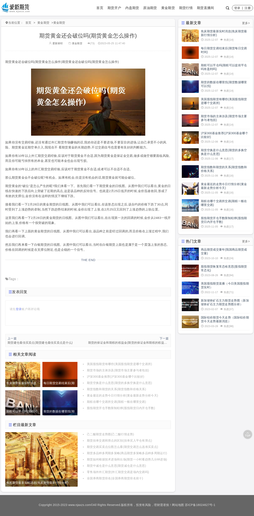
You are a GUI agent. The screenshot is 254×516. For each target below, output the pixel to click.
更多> (246, 23)
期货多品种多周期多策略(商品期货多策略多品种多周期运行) (127, 453)
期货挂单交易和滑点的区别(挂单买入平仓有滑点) (119, 440)
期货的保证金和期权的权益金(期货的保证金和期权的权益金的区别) (128, 342)
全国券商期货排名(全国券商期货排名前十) (115, 478)
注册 (248, 8)
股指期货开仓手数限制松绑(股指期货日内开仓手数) (121, 408)
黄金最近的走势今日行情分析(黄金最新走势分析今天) (122, 395)
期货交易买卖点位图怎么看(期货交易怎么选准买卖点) (122, 446)
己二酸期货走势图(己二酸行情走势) (110, 434)
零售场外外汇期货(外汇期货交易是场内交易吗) (118, 472)
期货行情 (186, 8)
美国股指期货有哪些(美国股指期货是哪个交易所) (119, 364)
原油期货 (150, 8)
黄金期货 (168, 8)
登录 (237, 8)
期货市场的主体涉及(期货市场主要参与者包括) (118, 370)
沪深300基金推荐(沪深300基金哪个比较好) (115, 376)
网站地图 (178, 505)
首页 (99, 8)
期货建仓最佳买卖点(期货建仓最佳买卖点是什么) (40, 342)
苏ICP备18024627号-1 (200, 505)
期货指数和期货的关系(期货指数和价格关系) (116, 389)
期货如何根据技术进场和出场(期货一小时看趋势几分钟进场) (127, 459)
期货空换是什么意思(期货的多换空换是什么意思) (119, 383)
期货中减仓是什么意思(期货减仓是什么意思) (116, 465)
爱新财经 (56, 43)
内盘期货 (132, 8)
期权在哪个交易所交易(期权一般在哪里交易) (116, 401)
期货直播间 (205, 8)
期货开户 (114, 8)
